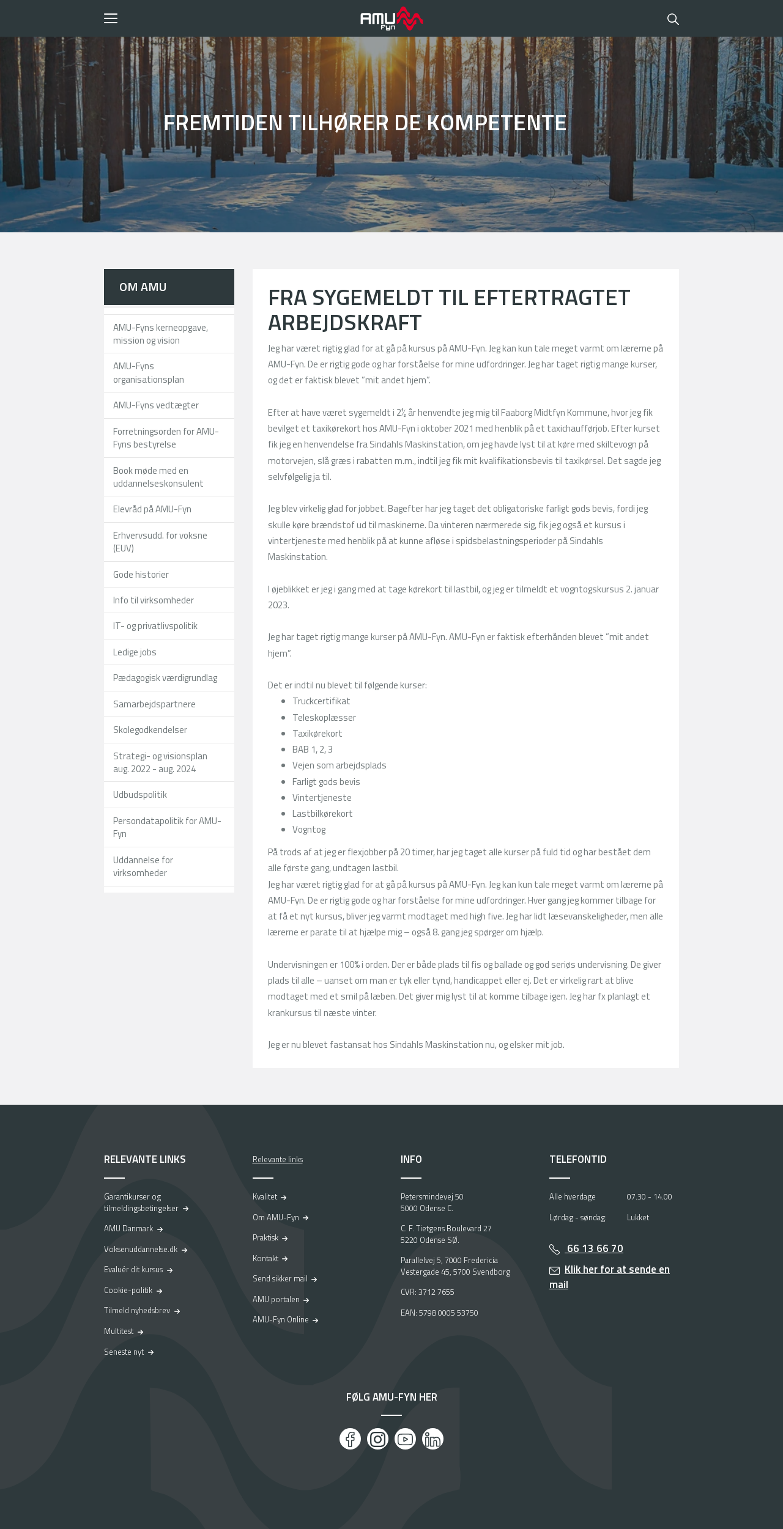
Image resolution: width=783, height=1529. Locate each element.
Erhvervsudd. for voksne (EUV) (160, 541)
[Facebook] (350, 1439)
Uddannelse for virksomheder (143, 866)
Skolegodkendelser (150, 730)
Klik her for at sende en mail (609, 1277)
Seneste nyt (124, 1352)
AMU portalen (276, 1299)
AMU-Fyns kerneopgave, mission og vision (160, 333)
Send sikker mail (280, 1278)
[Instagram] (377, 1439)
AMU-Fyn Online (281, 1319)
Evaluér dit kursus (133, 1269)
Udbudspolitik (140, 794)
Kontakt (265, 1258)
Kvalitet (265, 1196)
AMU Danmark (128, 1228)
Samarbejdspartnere (154, 704)
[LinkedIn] (432, 1439)
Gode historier (141, 574)
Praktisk (265, 1237)
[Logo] (391, 18)
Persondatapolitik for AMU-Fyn (167, 827)
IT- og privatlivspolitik (155, 626)
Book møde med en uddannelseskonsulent (158, 476)
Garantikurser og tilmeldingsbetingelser (141, 1202)
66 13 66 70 (594, 1248)
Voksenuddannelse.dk (140, 1249)
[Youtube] (405, 1439)
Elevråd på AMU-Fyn (152, 509)
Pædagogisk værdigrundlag (165, 678)
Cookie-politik (128, 1290)
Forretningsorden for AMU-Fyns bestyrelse (166, 437)
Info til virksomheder (153, 600)
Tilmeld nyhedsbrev (137, 1310)
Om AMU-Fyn (276, 1217)
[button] (228, 18)
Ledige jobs (135, 652)
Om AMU (142, 286)
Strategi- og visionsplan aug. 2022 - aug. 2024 (160, 762)
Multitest (118, 1331)
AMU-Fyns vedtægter (156, 405)
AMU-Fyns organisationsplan (148, 372)
